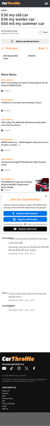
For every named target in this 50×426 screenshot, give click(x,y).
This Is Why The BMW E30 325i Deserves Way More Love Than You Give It (23, 124)
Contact (5, 393)
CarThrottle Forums (9, 31)
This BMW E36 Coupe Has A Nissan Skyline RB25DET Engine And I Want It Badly (16, 185)
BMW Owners (7, 80)
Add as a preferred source (25, 41)
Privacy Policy (7, 398)
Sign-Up (5, 409)
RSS (3, 401)
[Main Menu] (46, 3)
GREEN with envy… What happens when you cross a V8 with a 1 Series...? (24, 143)
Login (4, 406)
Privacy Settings (8, 404)
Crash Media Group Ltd (13, 375)
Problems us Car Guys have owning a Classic (21, 102)
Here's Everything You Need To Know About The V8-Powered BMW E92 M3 (24, 84)
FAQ (3, 396)
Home (4, 10)
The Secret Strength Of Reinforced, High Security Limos (23, 163)
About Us (5, 391)
